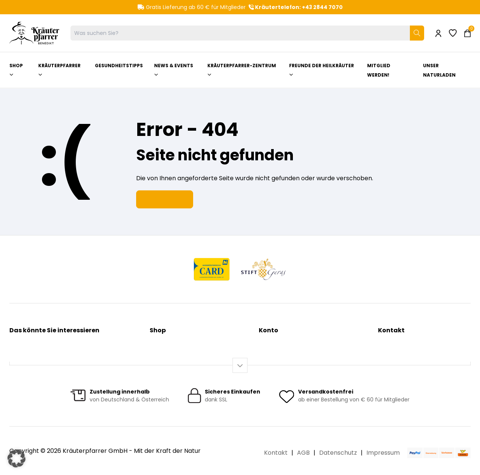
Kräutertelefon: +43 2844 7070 (295, 7)
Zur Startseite (164, 199)
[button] (16, 458)
